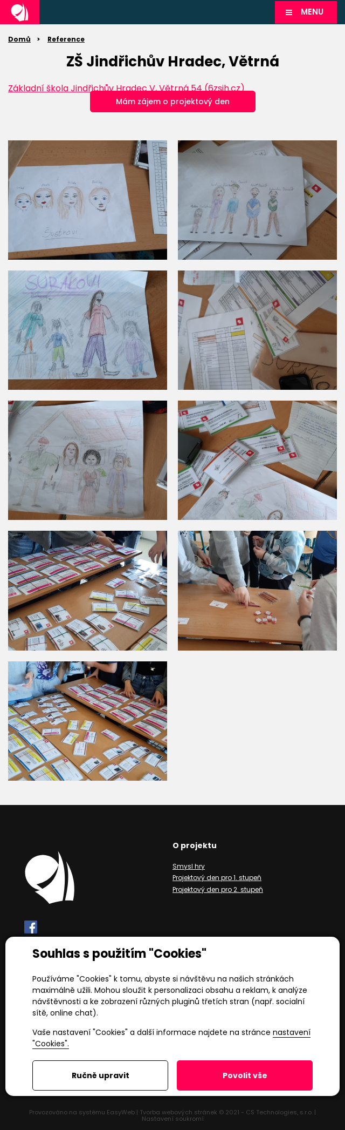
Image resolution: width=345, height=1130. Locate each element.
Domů (19, 39)
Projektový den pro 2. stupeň (217, 889)
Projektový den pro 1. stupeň (216, 877)
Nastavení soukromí (173, 1118)
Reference (66, 39)
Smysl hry (188, 866)
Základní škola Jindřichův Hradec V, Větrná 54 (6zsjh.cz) (126, 88)
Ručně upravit (100, 1075)
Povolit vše (245, 1075)
